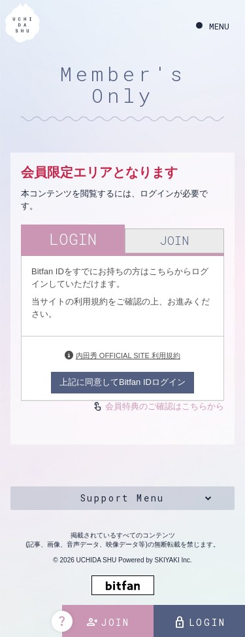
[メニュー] (212, 26)
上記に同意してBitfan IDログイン (122, 382)
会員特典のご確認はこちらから (164, 406)
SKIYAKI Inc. (173, 560)
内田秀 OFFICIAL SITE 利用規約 (128, 355)
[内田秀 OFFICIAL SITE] (22, 24)
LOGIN (199, 622)
